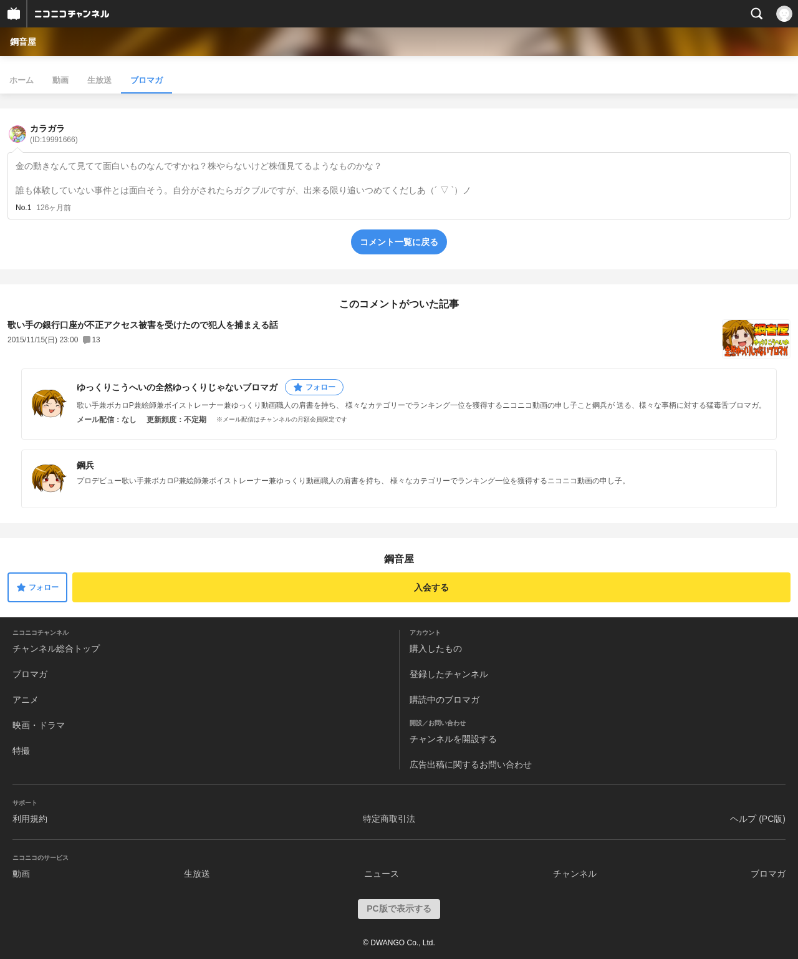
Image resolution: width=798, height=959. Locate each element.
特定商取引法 (389, 819)
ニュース (381, 874)
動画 (60, 80)
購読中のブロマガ (444, 700)
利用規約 (29, 819)
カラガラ (54, 133)
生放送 (99, 80)
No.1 (23, 207)
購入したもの (436, 648)
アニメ (25, 700)
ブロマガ (146, 80)
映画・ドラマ (38, 725)
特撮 (21, 751)
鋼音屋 (23, 42)
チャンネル (575, 874)
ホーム (21, 80)
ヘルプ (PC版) (758, 819)
